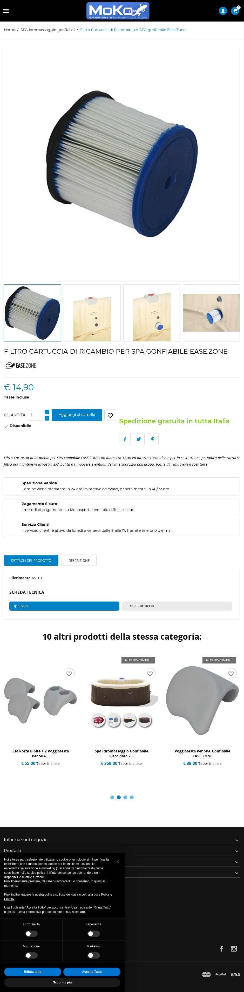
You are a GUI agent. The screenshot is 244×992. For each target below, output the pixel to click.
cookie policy (36, 873)
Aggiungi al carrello (77, 415)
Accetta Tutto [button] (92, 972)
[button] (118, 861)
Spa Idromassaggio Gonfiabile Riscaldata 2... (121, 753)
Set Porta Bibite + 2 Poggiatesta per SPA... (40, 753)
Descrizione (79, 560)
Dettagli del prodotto (31, 560)
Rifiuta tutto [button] (32, 972)
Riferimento (20, 577)
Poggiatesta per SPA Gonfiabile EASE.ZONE (202, 753)
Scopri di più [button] (62, 982)
